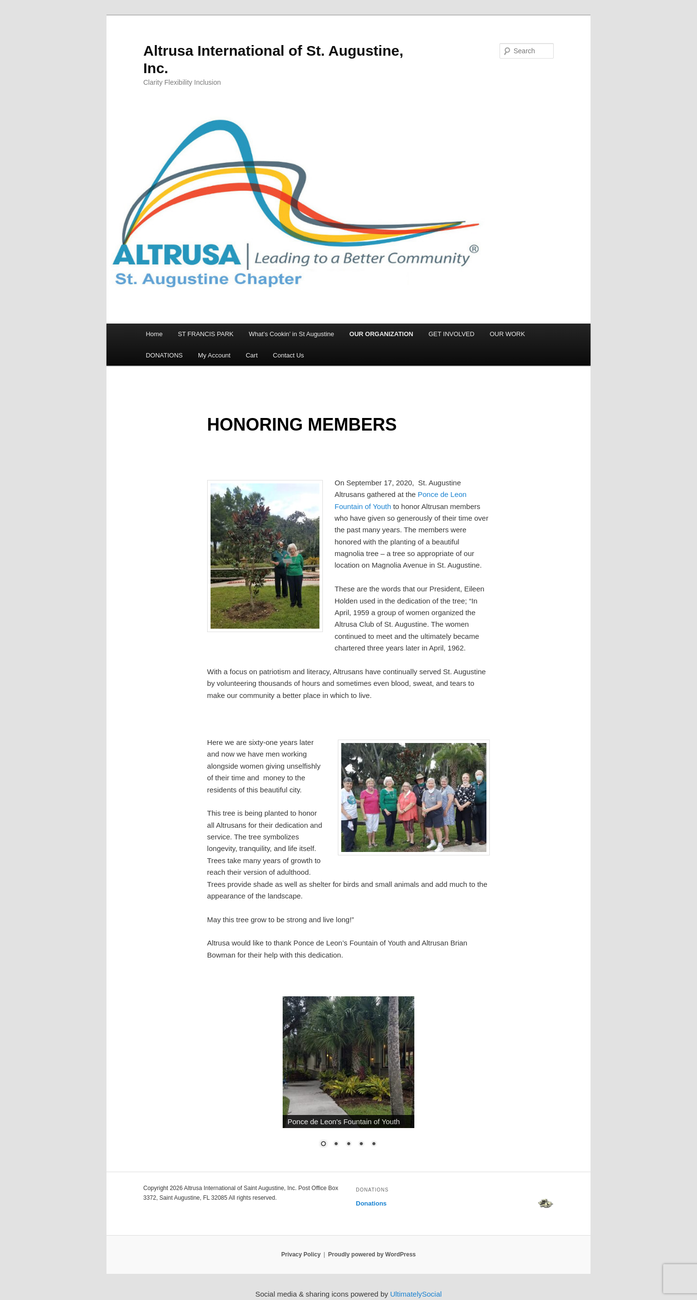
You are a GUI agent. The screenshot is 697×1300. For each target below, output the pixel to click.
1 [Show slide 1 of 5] (323, 1144)
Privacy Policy (300, 1254)
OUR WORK (507, 334)
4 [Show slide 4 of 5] (361, 1144)
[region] (348, 1078)
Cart (252, 355)
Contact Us (288, 355)
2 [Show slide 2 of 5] (336, 1144)
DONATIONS (164, 355)
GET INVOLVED (451, 334)
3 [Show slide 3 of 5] (348, 1144)
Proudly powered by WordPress (372, 1254)
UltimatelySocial (416, 1294)
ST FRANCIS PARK (205, 334)
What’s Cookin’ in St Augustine (291, 334)
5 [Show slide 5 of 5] (373, 1144)
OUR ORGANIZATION (381, 334)
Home (154, 334)
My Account (214, 355)
